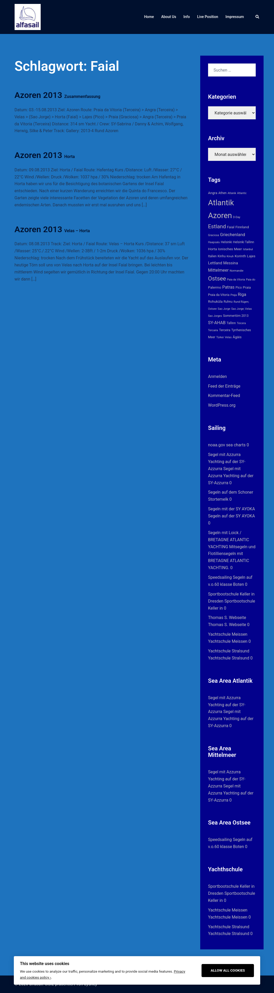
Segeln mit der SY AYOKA (231, 508)
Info (187, 17)
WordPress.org (221, 405)
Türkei (220, 337)
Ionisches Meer (230, 249)
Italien (212, 256)
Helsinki (226, 242)
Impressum (235, 17)
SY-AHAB (217, 322)
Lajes (251, 256)
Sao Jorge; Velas (241, 309)
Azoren (220, 215)
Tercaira (213, 330)
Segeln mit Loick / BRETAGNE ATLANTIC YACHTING (228, 539)
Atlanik (232, 193)
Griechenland (232, 234)
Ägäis (237, 337)
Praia (247, 287)
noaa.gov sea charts (227, 444)
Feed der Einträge (224, 386)
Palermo (214, 287)
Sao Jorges (215, 316)
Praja (233, 295)
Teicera (241, 323)
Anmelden (217, 376)
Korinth (240, 256)
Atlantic (242, 193)
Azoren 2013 (57, 95)
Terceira (224, 330)
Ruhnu (228, 301)
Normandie (236, 270)
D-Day (236, 217)
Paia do (250, 279)
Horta (212, 249)
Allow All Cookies (228, 970)
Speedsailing (220, 577)
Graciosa (213, 235)
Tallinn (231, 323)
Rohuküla (215, 301)
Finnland (242, 227)
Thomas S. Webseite (227, 617)
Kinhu (222, 256)
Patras (228, 287)
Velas (228, 337)
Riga (242, 294)
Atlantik (221, 202)
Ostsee (217, 278)
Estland (217, 226)
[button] (257, 17)
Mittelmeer (218, 270)
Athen (222, 193)
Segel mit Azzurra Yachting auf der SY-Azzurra (226, 461)
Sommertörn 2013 (235, 316)
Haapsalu (214, 242)
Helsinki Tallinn (243, 242)
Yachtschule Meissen (227, 634)
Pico (239, 287)
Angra (212, 193)
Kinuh (230, 256)
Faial (231, 227)
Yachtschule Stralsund (228, 651)
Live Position (207, 17)
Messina (230, 263)
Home (149, 17)
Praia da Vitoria (218, 295)
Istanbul (248, 249)
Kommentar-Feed (224, 395)
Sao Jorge (224, 309)
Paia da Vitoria (236, 279)
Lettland (215, 263)
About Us (168, 17)
